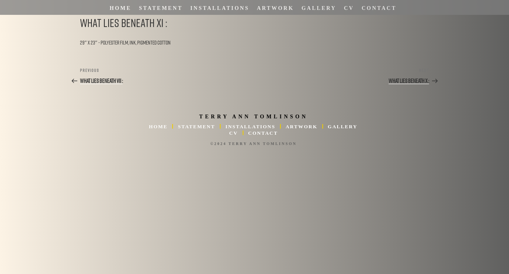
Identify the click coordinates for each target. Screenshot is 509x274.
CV (349, 8)
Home (120, 8)
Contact (379, 8)
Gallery (319, 8)
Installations (219, 8)
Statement (161, 8)
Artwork (275, 8)
